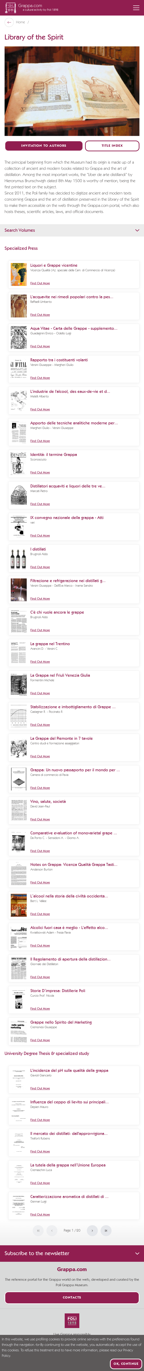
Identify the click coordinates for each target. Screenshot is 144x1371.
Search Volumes (72, 230)
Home (21, 22)
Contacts (72, 1297)
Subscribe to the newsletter (72, 1253)
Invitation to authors (44, 146)
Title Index (112, 146)
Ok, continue (126, 1364)
